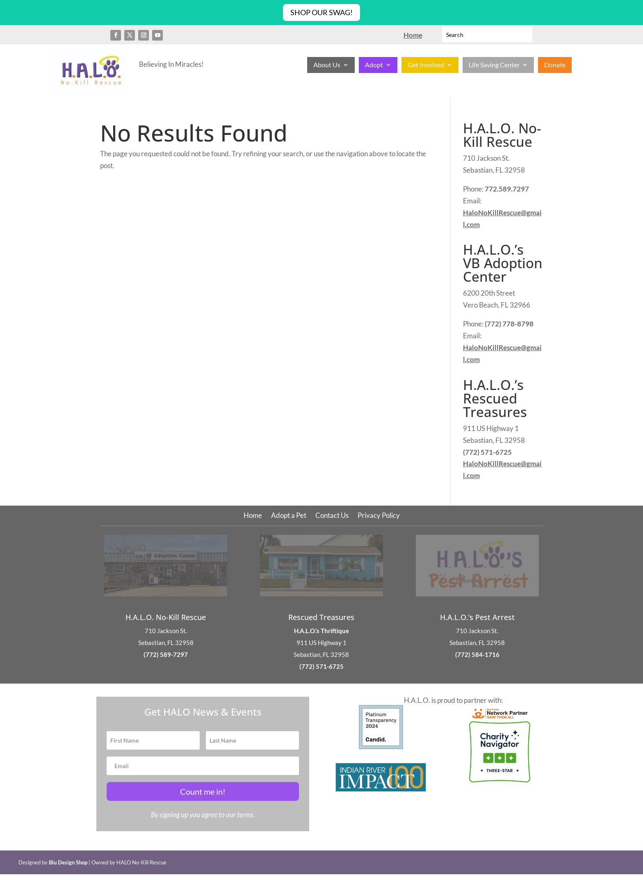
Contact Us (332, 516)
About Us (326, 65)
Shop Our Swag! (321, 12)
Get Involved (426, 65)
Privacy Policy (379, 516)
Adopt (374, 65)
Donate (554, 65)
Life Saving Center (494, 65)
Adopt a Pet (288, 516)
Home (253, 516)
